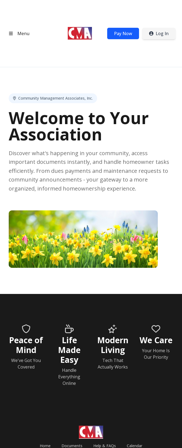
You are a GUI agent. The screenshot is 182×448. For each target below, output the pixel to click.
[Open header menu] (18, 33)
